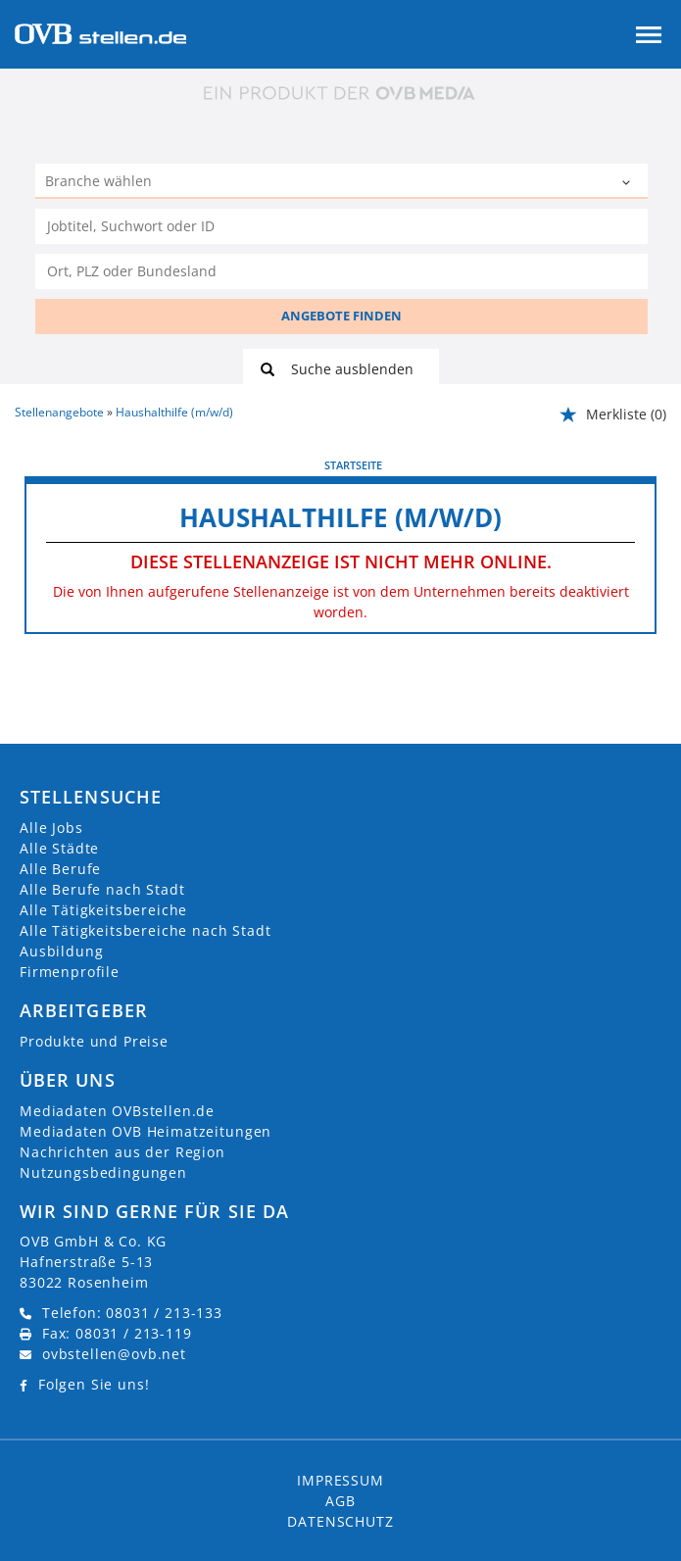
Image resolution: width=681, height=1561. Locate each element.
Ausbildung (61, 951)
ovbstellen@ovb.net (114, 1353)
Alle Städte (59, 848)
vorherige (59, 464)
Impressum (340, 1480)
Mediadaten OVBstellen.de (117, 1110)
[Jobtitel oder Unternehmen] (341, 226)
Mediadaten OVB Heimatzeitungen (145, 1131)
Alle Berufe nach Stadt (102, 889)
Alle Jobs (51, 827)
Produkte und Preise (94, 1041)
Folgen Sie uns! (94, 1384)
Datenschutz (340, 1521)
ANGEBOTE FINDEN (341, 315)
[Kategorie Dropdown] (628, 183)
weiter (634, 464)
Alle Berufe (60, 868)
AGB (340, 1500)
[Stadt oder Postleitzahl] (341, 271)
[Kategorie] (321, 183)
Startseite (353, 465)
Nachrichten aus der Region (122, 1152)
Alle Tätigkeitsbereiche (103, 910)
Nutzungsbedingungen (103, 1172)
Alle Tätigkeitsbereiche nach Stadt (145, 930)
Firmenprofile (70, 971)
